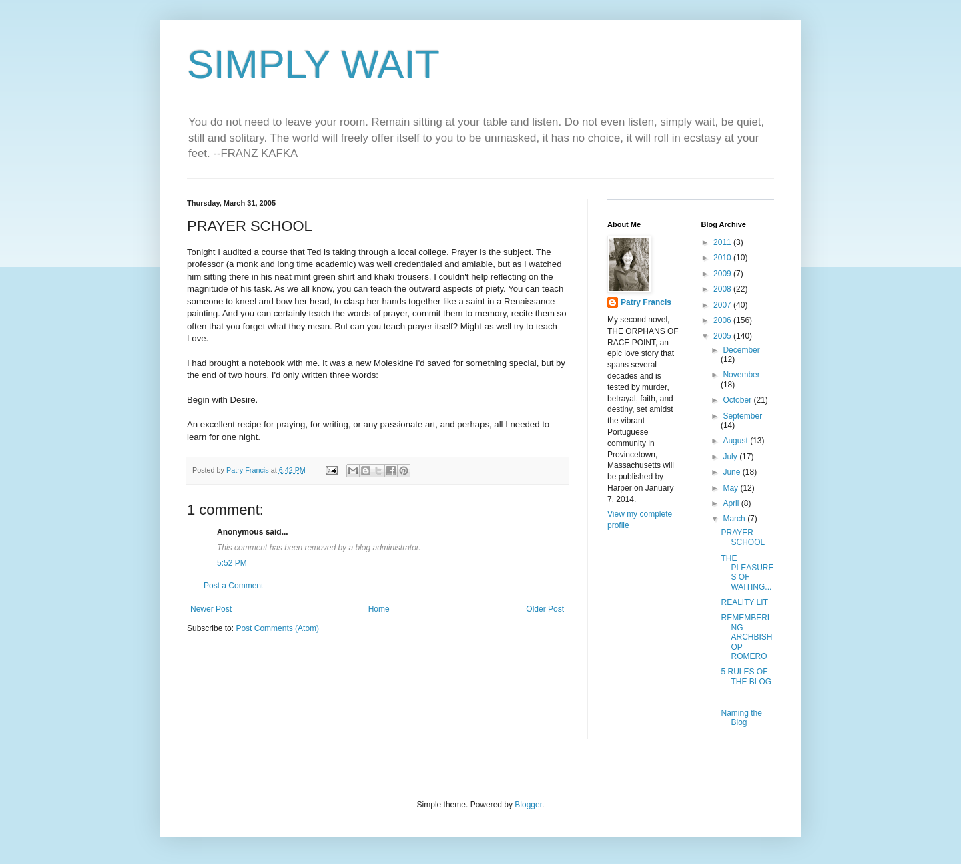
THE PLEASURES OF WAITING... (747, 573)
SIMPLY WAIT (313, 64)
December (741, 350)
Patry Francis (646, 302)
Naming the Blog (741, 717)
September (742, 416)
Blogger (528, 804)
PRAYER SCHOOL (743, 537)
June (732, 472)
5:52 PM (232, 563)
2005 (723, 336)
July (731, 456)
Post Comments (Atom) (277, 628)
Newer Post (211, 609)
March (735, 518)
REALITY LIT (744, 602)
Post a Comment (233, 585)
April (732, 503)
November (741, 374)
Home (379, 609)
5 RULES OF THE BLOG (746, 676)
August (736, 440)
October (738, 400)
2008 (723, 289)
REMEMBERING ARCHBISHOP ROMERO (746, 637)
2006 (723, 320)
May (731, 488)
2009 (723, 273)
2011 (723, 242)
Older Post (545, 609)
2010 (723, 257)
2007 (723, 305)
